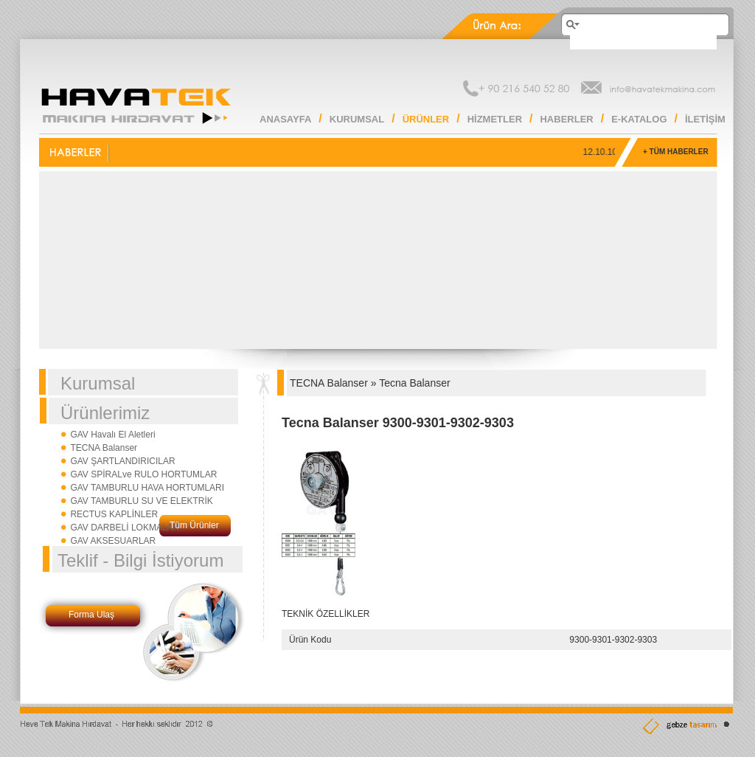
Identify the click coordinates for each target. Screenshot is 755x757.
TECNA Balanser (103, 448)
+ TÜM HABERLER (676, 152)
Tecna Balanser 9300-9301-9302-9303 (398, 422)
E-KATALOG (639, 119)
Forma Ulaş (91, 614)
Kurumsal (97, 383)
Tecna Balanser (414, 383)
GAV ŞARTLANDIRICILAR (122, 461)
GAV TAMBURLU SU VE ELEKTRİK (141, 501)
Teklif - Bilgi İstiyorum (140, 560)
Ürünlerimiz (105, 413)
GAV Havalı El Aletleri (112, 434)
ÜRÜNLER (426, 119)
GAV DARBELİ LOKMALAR (124, 527)
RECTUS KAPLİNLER (114, 514)
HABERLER (566, 119)
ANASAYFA (285, 119)
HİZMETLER (494, 119)
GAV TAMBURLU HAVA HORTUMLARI (147, 488)
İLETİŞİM (705, 119)
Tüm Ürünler (194, 525)
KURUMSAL (357, 119)
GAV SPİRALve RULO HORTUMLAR (143, 474)
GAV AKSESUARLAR (113, 541)
